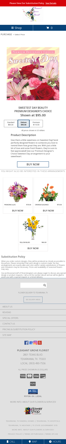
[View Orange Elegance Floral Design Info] (48, 190)
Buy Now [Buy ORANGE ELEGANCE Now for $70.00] (48, 210)
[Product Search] (33, 285)
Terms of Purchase (33, 434)
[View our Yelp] (40, 343)
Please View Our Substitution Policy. (33, 3)
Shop (16, 28)
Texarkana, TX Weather (19, 425)
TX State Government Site (45, 425)
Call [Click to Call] (11, 441)
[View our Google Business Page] (31, 343)
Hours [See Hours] (55, 441)
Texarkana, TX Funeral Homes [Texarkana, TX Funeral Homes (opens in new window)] (20, 421)
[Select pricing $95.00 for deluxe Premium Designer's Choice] (23, 123)
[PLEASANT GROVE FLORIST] (33, 21)
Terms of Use (51, 434)
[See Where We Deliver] (33, 299)
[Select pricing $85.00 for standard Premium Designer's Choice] (10, 123)
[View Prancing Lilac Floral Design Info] (17, 190)
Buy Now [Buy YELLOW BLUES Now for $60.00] (33, 248)
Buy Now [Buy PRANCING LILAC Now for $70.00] (17, 210)
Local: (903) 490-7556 (33, 363)
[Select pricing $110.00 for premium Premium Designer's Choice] (36, 123)
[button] (33, 391)
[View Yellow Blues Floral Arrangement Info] (33, 228)
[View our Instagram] (35, 343)
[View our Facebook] (26, 343)
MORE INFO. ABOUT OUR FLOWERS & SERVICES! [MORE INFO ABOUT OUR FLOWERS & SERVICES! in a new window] (33, 401)
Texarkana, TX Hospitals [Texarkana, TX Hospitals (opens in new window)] (48, 421)
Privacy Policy (15, 434)
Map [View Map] (33, 441)
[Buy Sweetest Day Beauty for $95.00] (33, 164)
